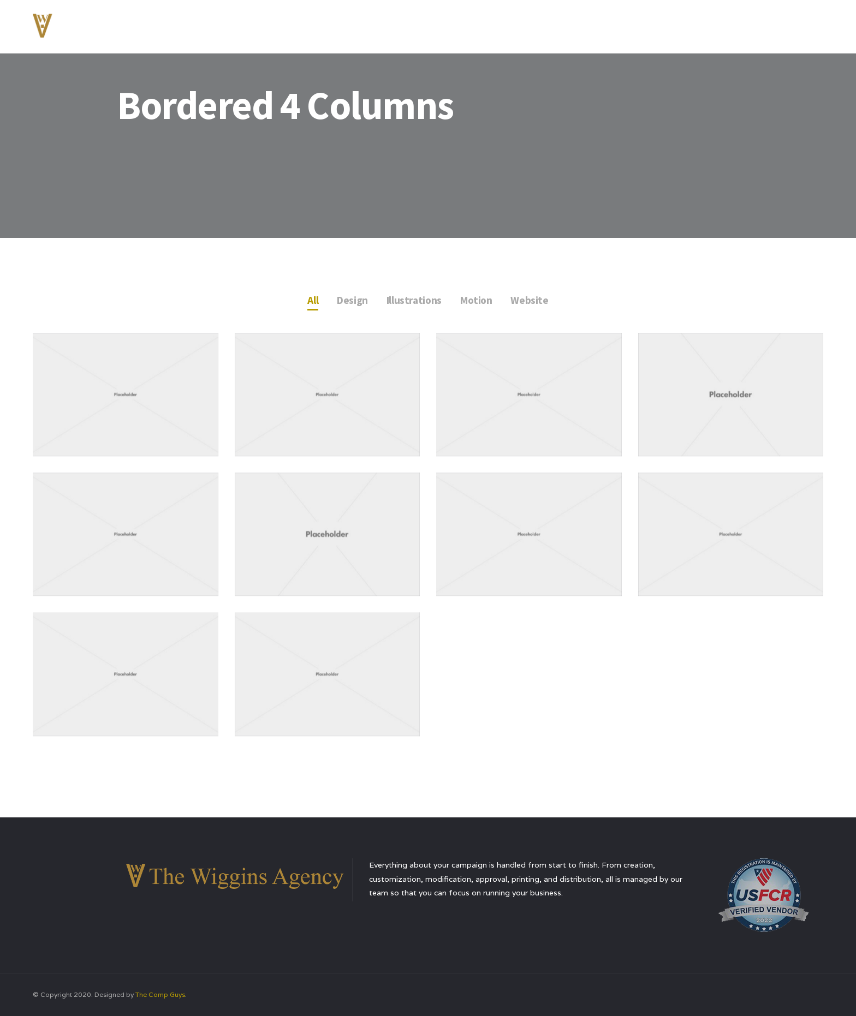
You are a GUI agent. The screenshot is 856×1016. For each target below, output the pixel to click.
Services (639, 24)
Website (532, 300)
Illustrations (413, 300)
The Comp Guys (160, 994)
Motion (478, 300)
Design (351, 300)
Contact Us (768, 24)
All (310, 300)
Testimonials (700, 24)
